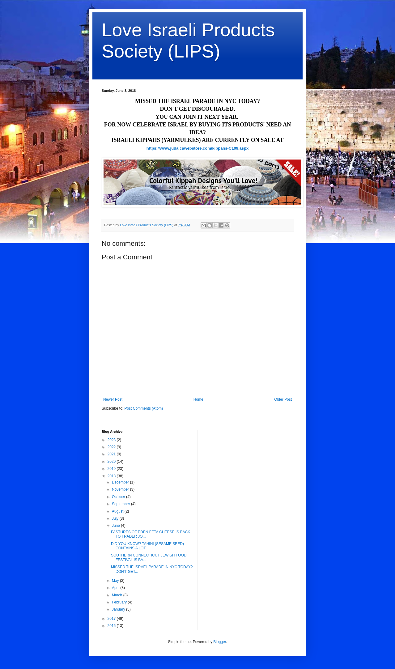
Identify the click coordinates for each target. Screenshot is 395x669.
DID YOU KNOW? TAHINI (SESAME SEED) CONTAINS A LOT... (147, 546)
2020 (112, 461)
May (116, 580)
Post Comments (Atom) (143, 408)
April (116, 588)
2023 (112, 440)
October (119, 497)
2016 (112, 626)
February (120, 602)
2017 (112, 618)
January (119, 609)
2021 (112, 454)
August (118, 511)
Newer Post (112, 399)
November (121, 489)
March (117, 595)
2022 (112, 447)
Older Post (283, 399)
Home (198, 399)
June (116, 525)
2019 (112, 469)
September (121, 504)
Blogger (219, 642)
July (116, 518)
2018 (112, 476)
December (121, 482)
